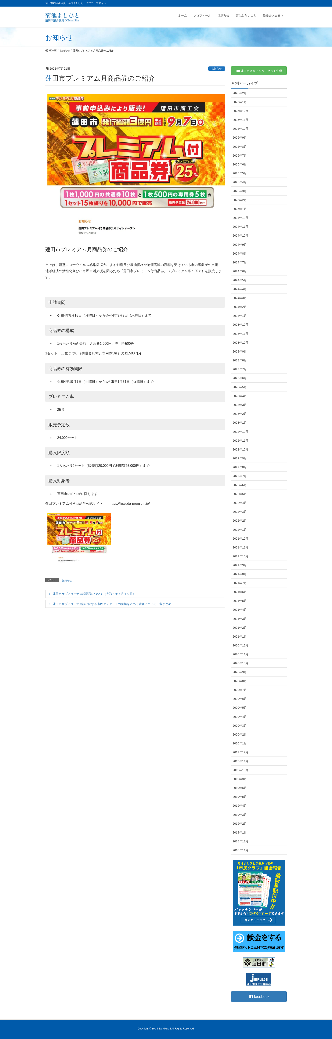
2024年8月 (240, 253)
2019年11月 (241, 761)
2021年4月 (240, 609)
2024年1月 (240, 315)
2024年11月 (241, 226)
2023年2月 (240, 413)
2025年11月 (241, 119)
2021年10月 (241, 556)
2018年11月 (241, 850)
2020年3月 (240, 725)
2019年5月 (240, 796)
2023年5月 (240, 387)
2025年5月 (240, 173)
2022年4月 (240, 502)
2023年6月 (240, 378)
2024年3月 (240, 298)
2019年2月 (240, 823)
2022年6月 (240, 485)
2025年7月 (240, 155)
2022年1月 (240, 529)
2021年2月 (240, 627)
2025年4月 (240, 182)
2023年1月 (240, 422)
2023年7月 (240, 369)
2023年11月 (241, 333)
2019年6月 (240, 788)
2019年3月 (240, 814)
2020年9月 (240, 672)
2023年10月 (241, 342)
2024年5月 (240, 280)
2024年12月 (241, 217)
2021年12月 (241, 538)
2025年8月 (240, 146)
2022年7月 (240, 476)
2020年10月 (241, 663)
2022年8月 (240, 467)
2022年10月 (241, 449)
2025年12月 (241, 111)
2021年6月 (240, 592)
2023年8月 (240, 360)
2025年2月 (240, 200)
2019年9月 (240, 779)
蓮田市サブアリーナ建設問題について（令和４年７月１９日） (94, 593)
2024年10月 (241, 235)
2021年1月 (240, 636)
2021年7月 (240, 583)
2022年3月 (240, 511)
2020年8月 (240, 681)
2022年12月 (241, 431)
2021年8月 (240, 574)
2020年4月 (240, 716)
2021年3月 (240, 618)
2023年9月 (240, 351)
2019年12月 (241, 752)
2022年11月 (241, 440)
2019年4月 (240, 805)
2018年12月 (241, 841)
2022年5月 (240, 494)
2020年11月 (241, 654)
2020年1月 (240, 743)
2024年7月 (240, 262)
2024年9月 (240, 244)
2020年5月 (240, 707)
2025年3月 (240, 191)
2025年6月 (240, 164)
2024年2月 (240, 307)
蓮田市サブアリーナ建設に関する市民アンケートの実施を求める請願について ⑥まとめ (112, 604)
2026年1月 (240, 102)
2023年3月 (240, 405)
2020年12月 (241, 645)
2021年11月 (241, 547)
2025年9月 (240, 137)
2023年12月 (241, 324)
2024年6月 (240, 271)
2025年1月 (240, 209)
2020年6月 (240, 698)
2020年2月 (240, 734)
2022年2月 (240, 520)
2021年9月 (240, 565)
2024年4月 (240, 289)
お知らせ (217, 68)
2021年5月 (240, 600)
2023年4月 (240, 396)
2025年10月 (241, 128)
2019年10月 (241, 770)
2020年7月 (240, 690)
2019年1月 (240, 832)
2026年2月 (240, 93)
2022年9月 (240, 458)
